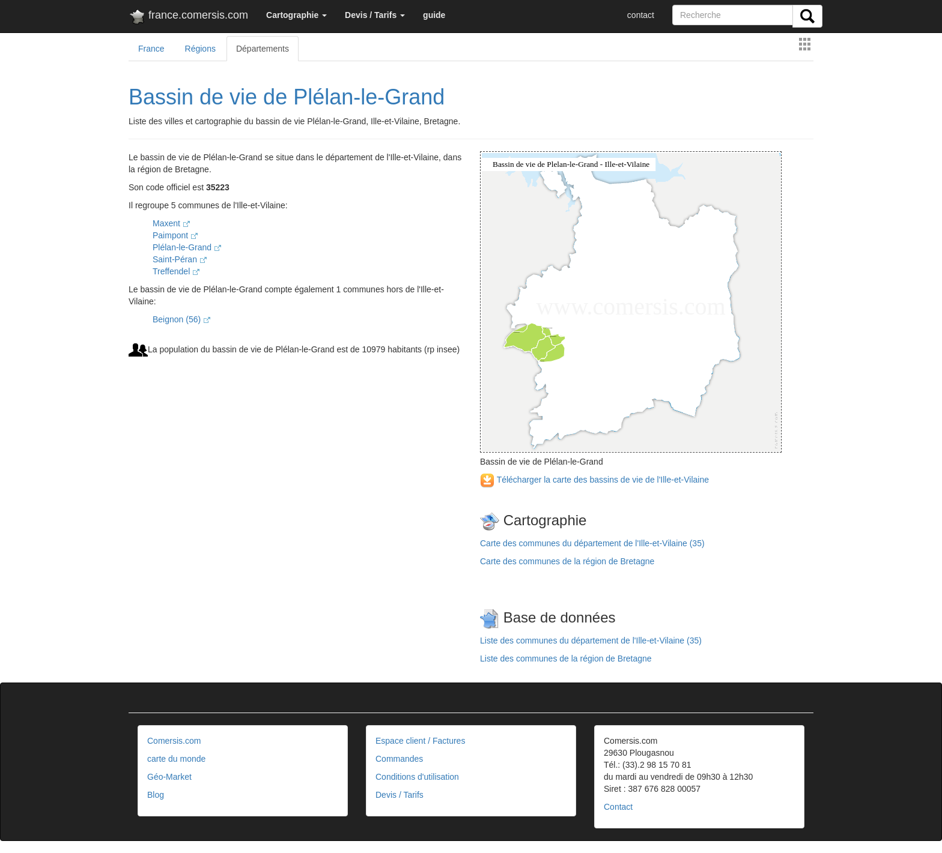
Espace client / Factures (420, 741)
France (151, 48)
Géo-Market (169, 777)
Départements (262, 48)
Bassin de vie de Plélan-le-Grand (287, 97)
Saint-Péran (180, 259)
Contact (618, 807)
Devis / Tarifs (399, 795)
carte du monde (176, 759)
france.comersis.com (188, 17)
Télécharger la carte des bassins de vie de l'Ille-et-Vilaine (594, 479)
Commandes (399, 759)
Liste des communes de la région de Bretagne (566, 658)
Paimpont (175, 235)
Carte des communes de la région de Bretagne (567, 561)
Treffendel (176, 271)
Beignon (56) (181, 319)
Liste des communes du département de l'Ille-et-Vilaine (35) (591, 640)
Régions (200, 48)
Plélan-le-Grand (187, 247)
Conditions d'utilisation (417, 777)
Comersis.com (174, 741)
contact (640, 15)
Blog (155, 795)
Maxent (171, 223)
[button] (296, 15)
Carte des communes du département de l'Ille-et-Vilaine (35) (592, 543)
